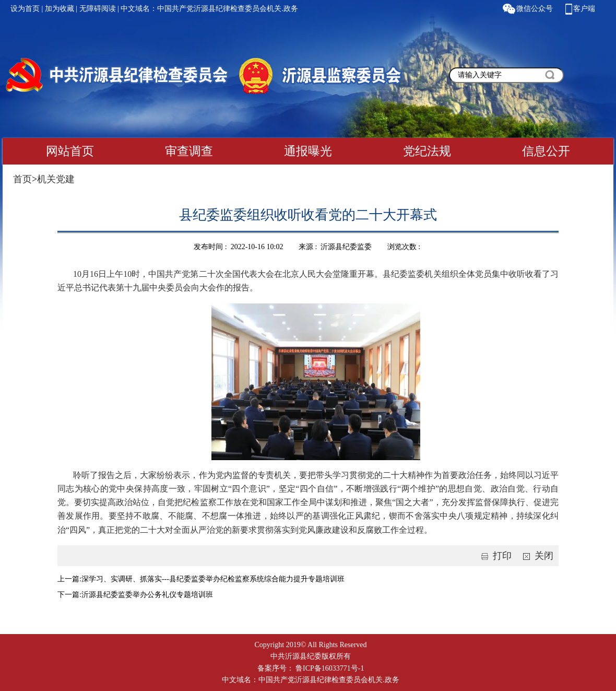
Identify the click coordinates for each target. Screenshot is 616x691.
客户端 (584, 9)
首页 (22, 179)
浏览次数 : (404, 247)
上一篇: (69, 579)
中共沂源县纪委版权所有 (310, 656)
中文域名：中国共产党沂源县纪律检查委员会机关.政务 (209, 9)
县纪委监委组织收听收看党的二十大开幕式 (308, 214)
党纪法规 (427, 151)
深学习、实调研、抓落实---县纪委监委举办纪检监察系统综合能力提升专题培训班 (213, 579)
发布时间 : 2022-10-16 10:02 (238, 247)
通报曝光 (308, 151)
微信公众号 (534, 9)
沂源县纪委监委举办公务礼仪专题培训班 (147, 595)
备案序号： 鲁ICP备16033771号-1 (310, 668)
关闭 (536, 556)
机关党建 (56, 179)
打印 (494, 556)
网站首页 (70, 151)
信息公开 (546, 151)
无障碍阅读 (97, 9)
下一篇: (69, 595)
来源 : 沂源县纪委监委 (335, 247)
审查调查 (189, 151)
